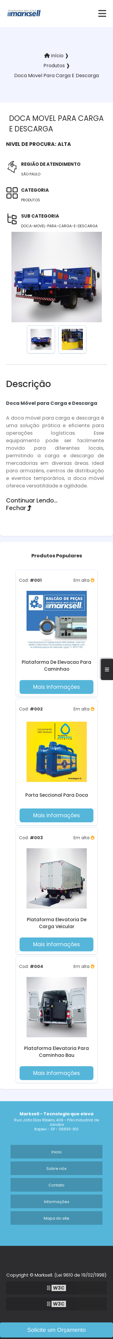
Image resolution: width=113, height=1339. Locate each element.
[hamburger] (102, 13)
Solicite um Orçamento (56, 1330)
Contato (56, 1185)
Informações (56, 1202)
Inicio (57, 1152)
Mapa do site (56, 1218)
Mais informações (56, 687)
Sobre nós (56, 1168)
